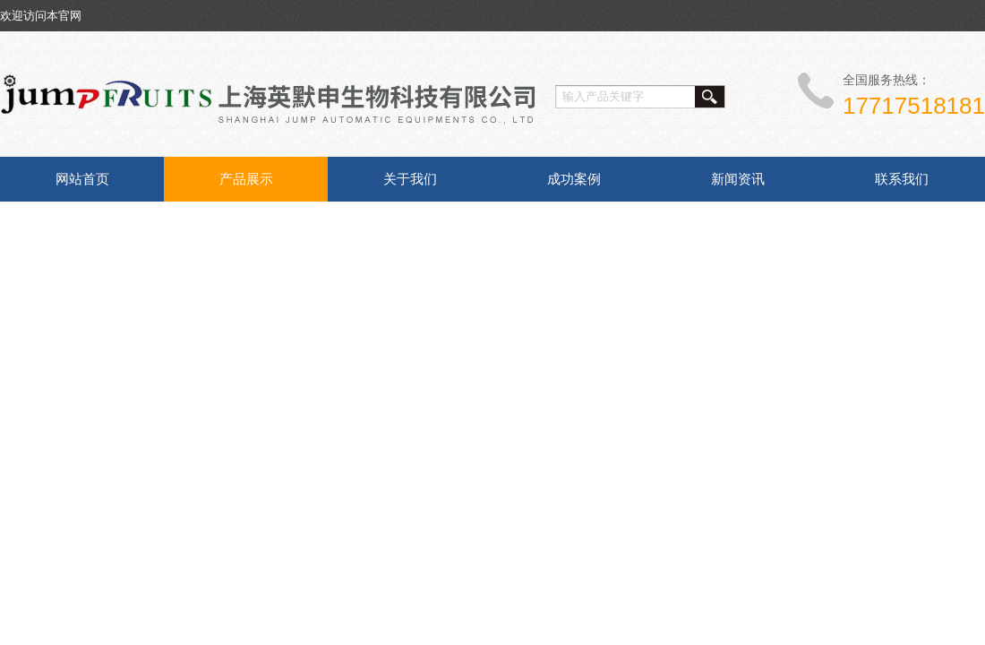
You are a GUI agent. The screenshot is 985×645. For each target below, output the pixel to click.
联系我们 (902, 178)
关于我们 (410, 178)
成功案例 (574, 178)
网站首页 (82, 178)
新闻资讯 (738, 178)
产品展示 (246, 178)
